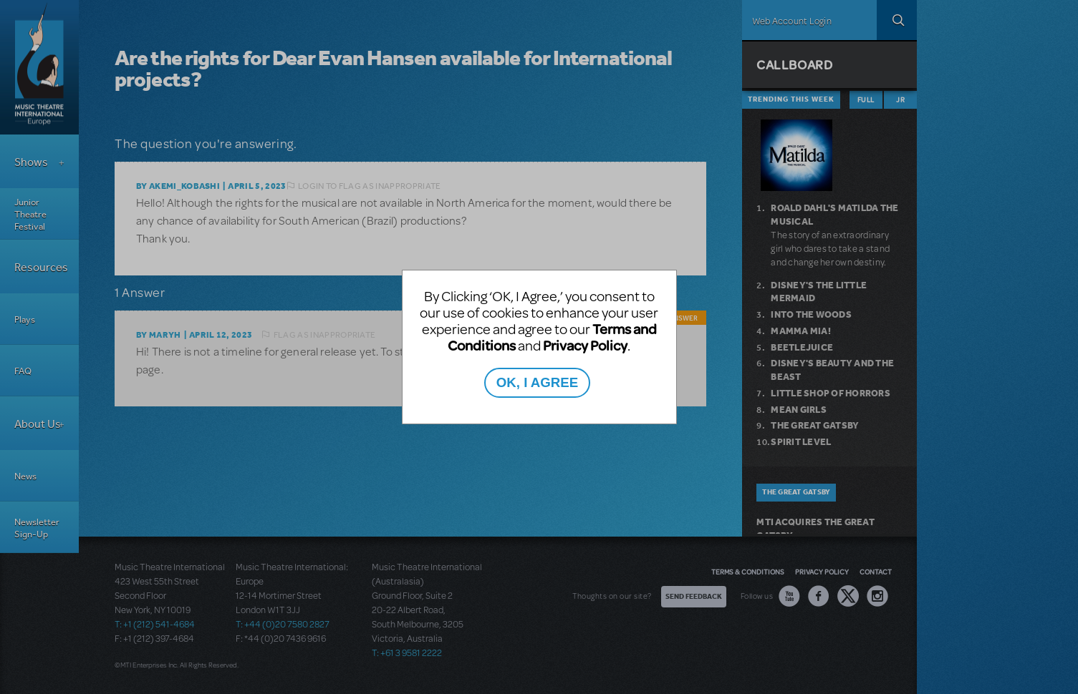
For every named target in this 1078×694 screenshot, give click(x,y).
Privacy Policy (585, 345)
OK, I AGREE (537, 382)
